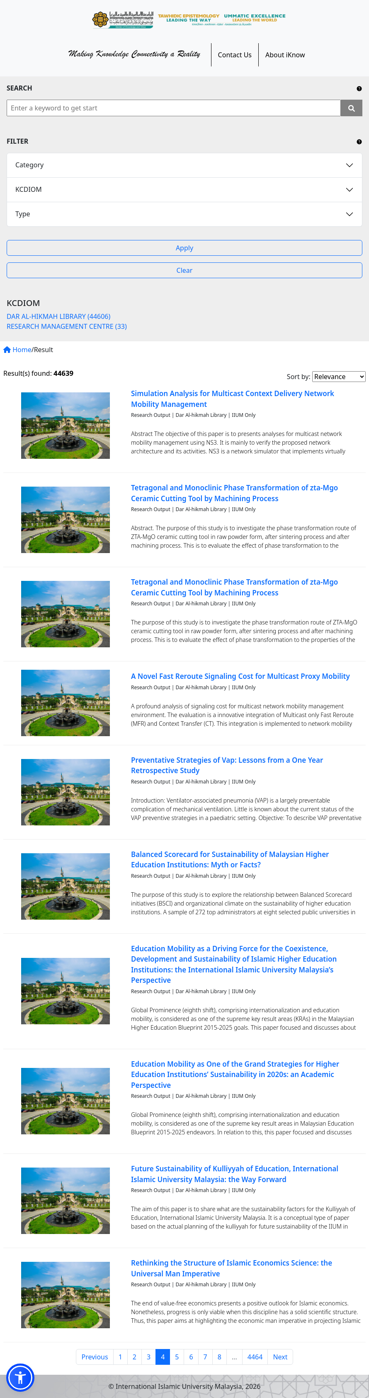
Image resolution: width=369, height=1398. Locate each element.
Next (280, 1356)
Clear (185, 270)
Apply (184, 247)
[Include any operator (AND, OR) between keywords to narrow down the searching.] (359, 88)
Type (22, 213)
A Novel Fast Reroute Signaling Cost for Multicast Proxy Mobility (240, 676)
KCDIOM (28, 189)
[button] (20, 1378)
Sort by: (299, 376)
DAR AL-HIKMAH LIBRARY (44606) (58, 316)
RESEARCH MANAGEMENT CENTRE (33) (67, 326)
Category (29, 164)
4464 (255, 1356)
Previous (94, 1356)
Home (17, 349)
